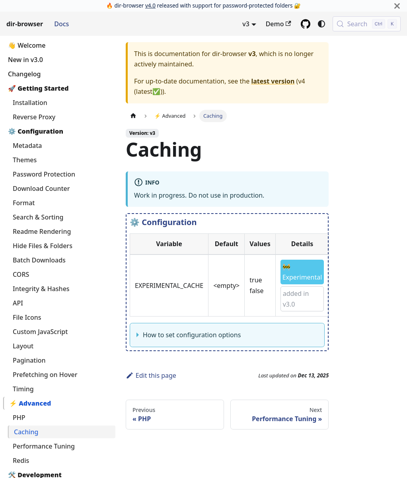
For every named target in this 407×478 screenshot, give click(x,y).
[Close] (397, 6)
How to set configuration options (192, 334)
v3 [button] (245, 23)
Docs (61, 23)
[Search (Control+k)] (367, 23)
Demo (278, 23)
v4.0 (150, 5)
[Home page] (133, 116)
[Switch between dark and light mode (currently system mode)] (321, 23)
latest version (272, 81)
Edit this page (151, 375)
